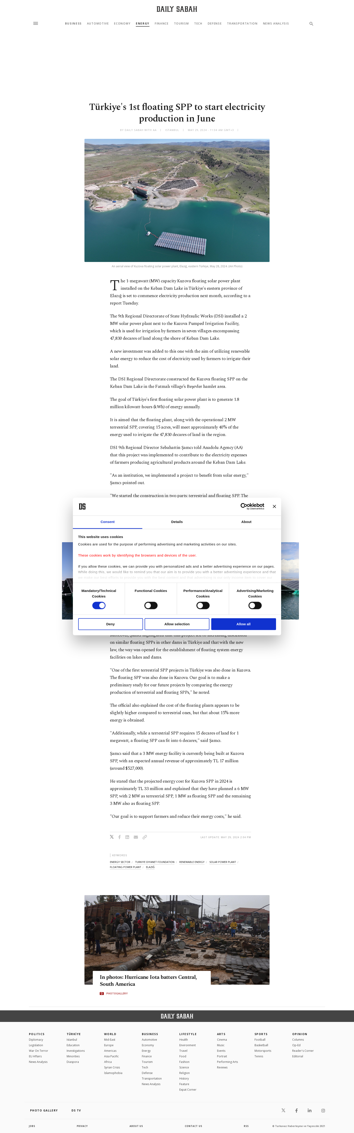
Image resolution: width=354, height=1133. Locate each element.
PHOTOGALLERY (117, 993)
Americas (110, 1051)
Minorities (73, 1056)
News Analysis (276, 23)
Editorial (297, 1056)
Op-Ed (296, 1045)
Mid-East (109, 1040)
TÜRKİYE (74, 1034)
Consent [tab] (108, 522)
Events (221, 1051)
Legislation (36, 1045)
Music (220, 1045)
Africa (108, 1062)
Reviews (222, 1067)
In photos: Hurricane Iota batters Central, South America (151, 981)
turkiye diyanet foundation (154, 862)
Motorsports (263, 1051)
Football (260, 1040)
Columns (298, 1040)
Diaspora (73, 1062)
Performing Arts (227, 1062)
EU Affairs (35, 1056)
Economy (122, 23)
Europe (109, 1045)
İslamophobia (113, 1073)
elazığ (150, 867)
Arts (221, 1034)
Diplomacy (36, 1040)
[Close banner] (274, 506)
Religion (184, 1073)
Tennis (259, 1056)
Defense (215, 23)
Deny (110, 624)
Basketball (261, 1045)
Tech (198, 23)
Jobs (32, 1126)
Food (182, 1056)
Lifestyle (188, 1034)
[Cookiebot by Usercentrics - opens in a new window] (244, 506)
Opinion (299, 1034)
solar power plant (222, 862)
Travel (183, 1051)
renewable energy (192, 862)
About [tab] (246, 522)
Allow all (243, 624)
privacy (82, 1126)
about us (136, 1126)
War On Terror (38, 1051)
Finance (162, 23)
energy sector (120, 862)
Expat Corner (187, 1090)
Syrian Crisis (112, 1067)
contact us (194, 1126)
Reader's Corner (303, 1051)
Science (184, 1067)
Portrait (222, 1056)
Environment (187, 1045)
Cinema (222, 1040)
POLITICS (37, 1034)
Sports (261, 1034)
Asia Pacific (111, 1056)
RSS (246, 1126)
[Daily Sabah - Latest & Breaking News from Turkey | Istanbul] (177, 9)
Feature (184, 1084)
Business (73, 23)
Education (73, 1045)
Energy (142, 23)
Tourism (181, 23)
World (110, 1034)
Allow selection (176, 624)
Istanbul (72, 1040)
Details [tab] (177, 522)
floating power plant (125, 867)
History (184, 1078)
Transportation (242, 23)
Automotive (98, 23)
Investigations (76, 1051)
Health (183, 1040)
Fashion (184, 1062)
